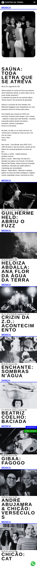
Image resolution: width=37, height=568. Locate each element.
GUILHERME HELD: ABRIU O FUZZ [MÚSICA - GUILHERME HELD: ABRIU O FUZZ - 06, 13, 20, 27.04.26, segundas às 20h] (17, 219)
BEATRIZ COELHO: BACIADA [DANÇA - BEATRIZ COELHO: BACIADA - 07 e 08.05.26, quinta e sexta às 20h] (14, 417)
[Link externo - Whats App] (33, 564)
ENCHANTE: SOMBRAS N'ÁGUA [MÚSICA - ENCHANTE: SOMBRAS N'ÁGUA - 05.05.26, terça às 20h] (17, 371)
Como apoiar (30, 431)
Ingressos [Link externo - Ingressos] (31, 427)
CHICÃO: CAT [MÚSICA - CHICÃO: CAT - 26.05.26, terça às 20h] (13, 556)
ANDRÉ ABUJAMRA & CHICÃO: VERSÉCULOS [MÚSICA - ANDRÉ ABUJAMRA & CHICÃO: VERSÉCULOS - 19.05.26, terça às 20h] (18, 509)
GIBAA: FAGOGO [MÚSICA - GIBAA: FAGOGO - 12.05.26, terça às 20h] (13, 460)
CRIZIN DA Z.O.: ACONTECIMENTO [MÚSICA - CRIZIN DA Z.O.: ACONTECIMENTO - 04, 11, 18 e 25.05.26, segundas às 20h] (17, 324)
